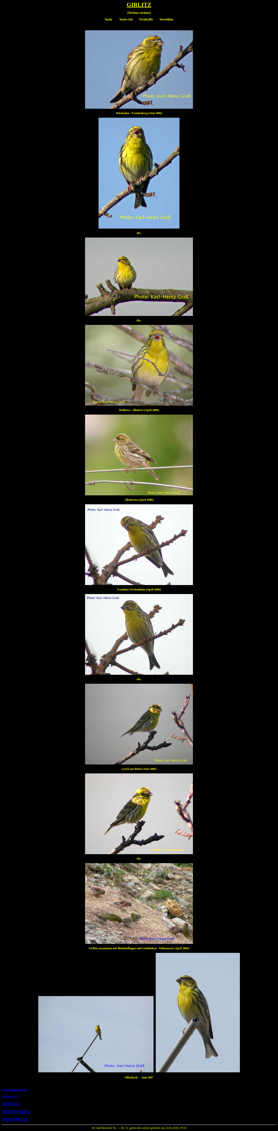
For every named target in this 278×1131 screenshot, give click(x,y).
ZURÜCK (10, 1103)
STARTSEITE (14, 1119)
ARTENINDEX (15, 1111)
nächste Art (9, 1096)
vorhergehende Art (14, 1090)
